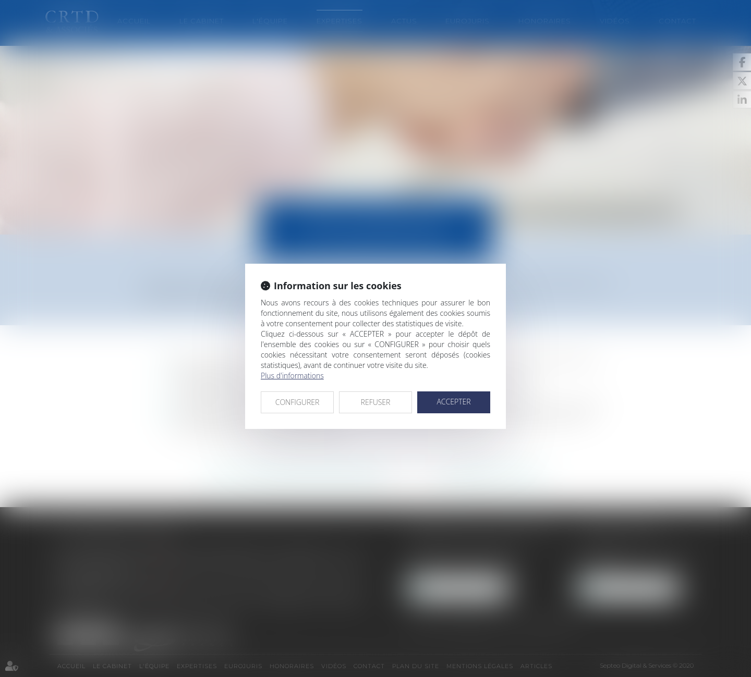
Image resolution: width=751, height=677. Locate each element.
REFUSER (376, 402)
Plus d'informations (292, 375)
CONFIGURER (297, 402)
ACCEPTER (453, 402)
